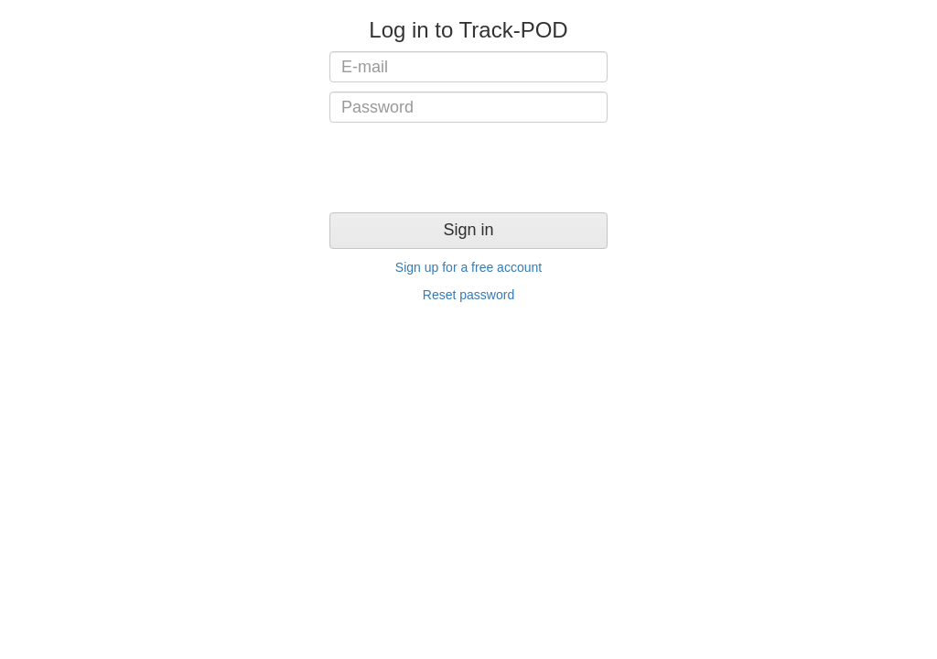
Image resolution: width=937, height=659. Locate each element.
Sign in (468, 230)
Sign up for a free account (468, 267)
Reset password (468, 294)
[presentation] (468, 167)
